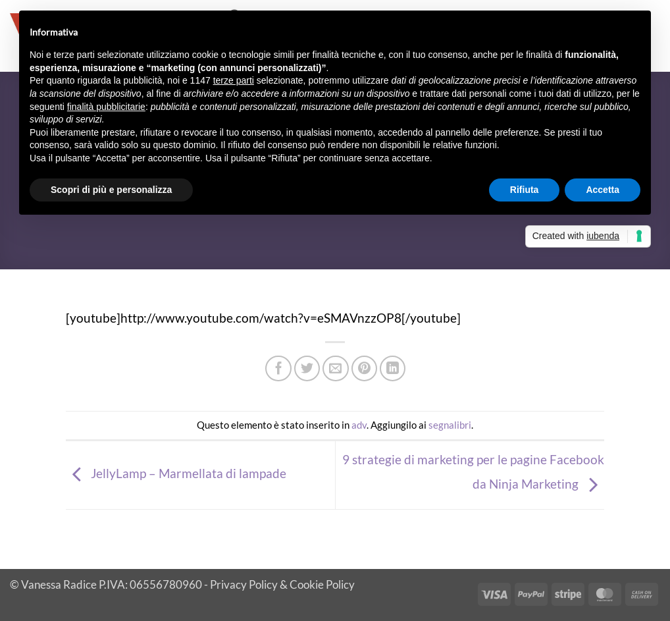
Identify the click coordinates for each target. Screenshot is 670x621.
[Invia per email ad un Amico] (335, 369)
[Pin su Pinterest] (364, 369)
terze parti (233, 80)
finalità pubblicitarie (106, 106)
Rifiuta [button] (524, 189)
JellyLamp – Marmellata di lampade (176, 473)
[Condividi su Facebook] (278, 369)
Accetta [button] (602, 189)
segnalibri (449, 425)
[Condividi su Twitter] (307, 369)
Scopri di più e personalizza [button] (111, 189)
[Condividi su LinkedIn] (393, 369)
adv (359, 425)
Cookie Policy (322, 584)
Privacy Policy (244, 584)
